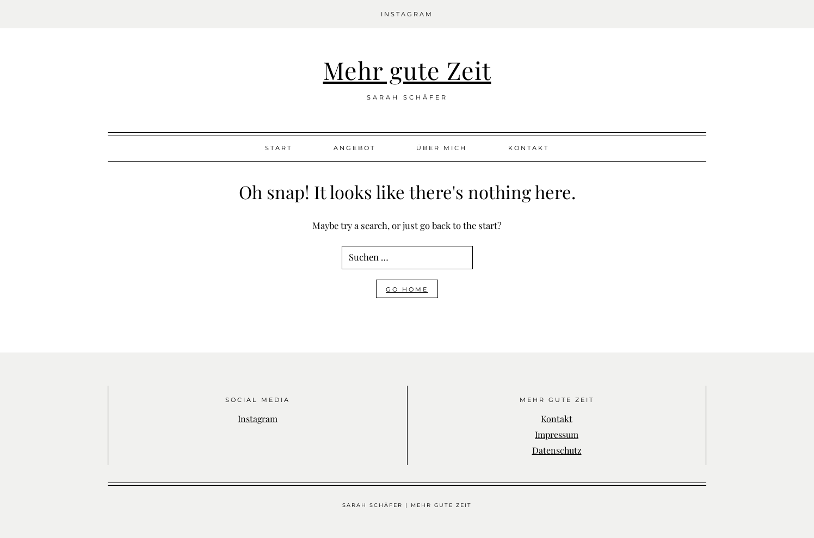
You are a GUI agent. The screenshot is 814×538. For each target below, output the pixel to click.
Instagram (407, 14)
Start (278, 148)
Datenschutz (557, 450)
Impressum (556, 434)
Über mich (441, 148)
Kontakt (528, 148)
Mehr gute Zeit (407, 70)
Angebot (354, 148)
